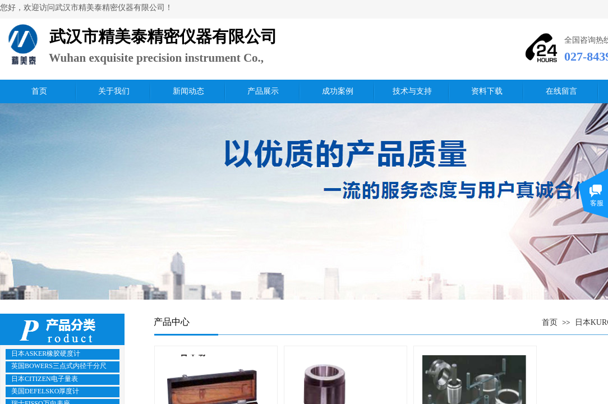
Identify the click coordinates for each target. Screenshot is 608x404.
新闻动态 (188, 91)
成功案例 (337, 91)
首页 (39, 91)
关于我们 (114, 91)
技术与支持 (412, 91)
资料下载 (487, 91)
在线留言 (561, 91)
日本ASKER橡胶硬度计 (45, 353)
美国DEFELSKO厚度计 (45, 391)
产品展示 (263, 91)
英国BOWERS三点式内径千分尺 (59, 366)
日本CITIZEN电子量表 (44, 379)
